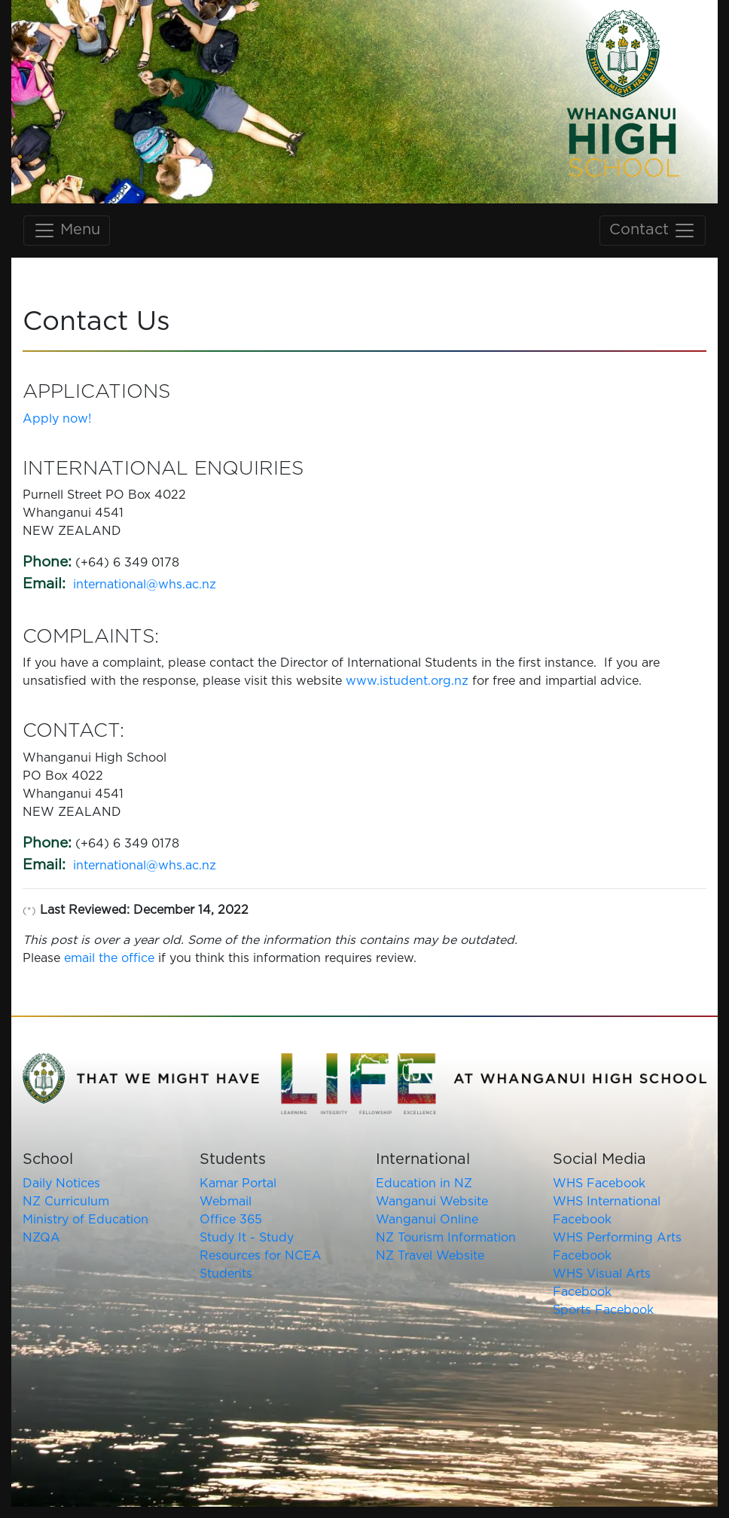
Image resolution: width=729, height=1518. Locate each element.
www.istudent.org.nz (407, 681)
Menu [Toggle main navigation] (66, 230)
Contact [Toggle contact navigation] (652, 230)
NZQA (41, 1238)
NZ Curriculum (66, 1202)
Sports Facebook (603, 1310)
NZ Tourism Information (446, 1238)
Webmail (226, 1202)
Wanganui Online (427, 1220)
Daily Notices (61, 1183)
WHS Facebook (599, 1183)
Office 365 (231, 1220)
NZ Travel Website (430, 1256)
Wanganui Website (432, 1202)
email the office (109, 958)
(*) (29, 911)
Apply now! (57, 419)
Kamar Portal (238, 1183)
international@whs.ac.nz (144, 585)
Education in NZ (424, 1183)
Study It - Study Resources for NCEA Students (261, 1256)
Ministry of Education (85, 1220)
